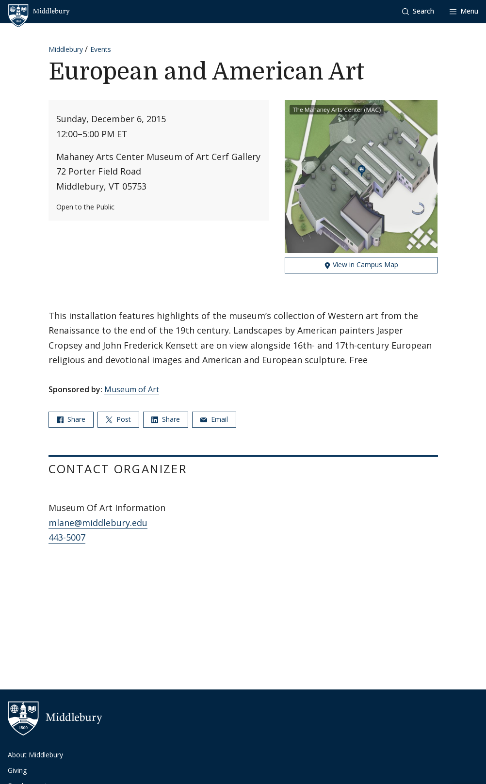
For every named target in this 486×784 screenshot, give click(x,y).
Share (71, 419)
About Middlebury (35, 754)
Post (118, 419)
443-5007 (67, 537)
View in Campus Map (361, 264)
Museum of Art (131, 389)
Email (214, 419)
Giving (17, 770)
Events (100, 49)
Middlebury (66, 49)
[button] (418, 11)
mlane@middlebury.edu (98, 522)
